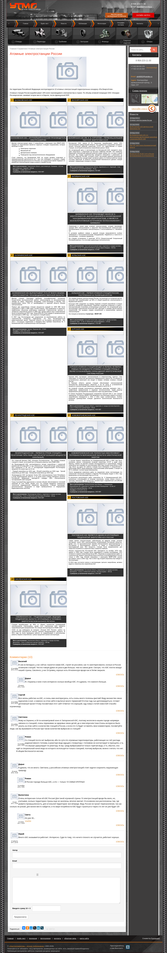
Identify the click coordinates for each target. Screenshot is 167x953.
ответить (120, 674)
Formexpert (155, 938)
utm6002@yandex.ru (144, 7)
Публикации (83, 23)
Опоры (150, 42)
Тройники (63, 42)
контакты (57, 938)
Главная (25, 23)
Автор (14, 850)
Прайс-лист (45, 23)
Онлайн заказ (140, 109)
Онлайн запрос (143, 15)
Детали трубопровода (31, 9)
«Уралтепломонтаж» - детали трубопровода (26, 946)
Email (14, 861)
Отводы (18, 42)
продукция (33, 938)
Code (48, 875)
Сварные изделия (127, 41)
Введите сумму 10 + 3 (21, 908)
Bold (18, 875)
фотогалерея (45, 938)
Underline (28, 875)
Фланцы (105, 42)
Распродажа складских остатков (116, 15)
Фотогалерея (101, 23)
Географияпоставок (120, 24)
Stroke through (33, 875)
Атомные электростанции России (141, 120)
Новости (64, 23)
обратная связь (70, 938)
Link (53, 875)
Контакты (140, 23)
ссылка (28, 821)
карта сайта (84, 938)
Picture (59, 875)
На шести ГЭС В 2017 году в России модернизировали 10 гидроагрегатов (142, 155)
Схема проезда (139, 91)
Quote (43, 875)
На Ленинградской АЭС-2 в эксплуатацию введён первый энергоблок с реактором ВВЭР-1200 (143, 137)
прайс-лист (21, 938)
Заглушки (84, 42)
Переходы (41, 42)
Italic (23, 875)
